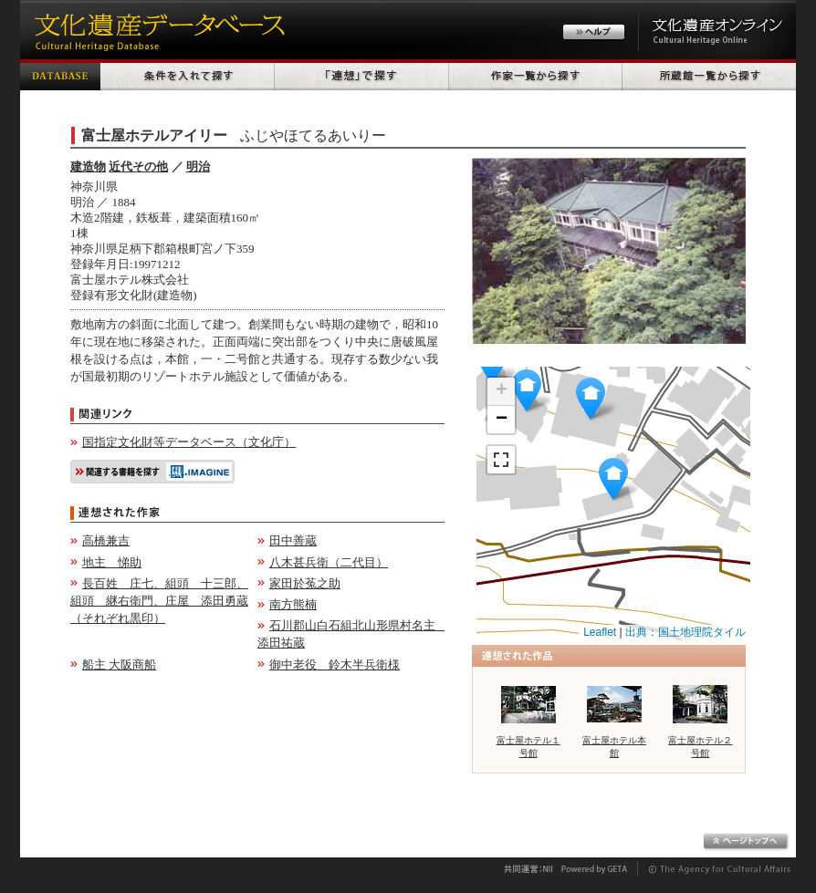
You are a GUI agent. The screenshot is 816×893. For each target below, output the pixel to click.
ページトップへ (746, 842)
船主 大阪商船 (119, 664)
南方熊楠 (293, 604)
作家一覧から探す (535, 74)
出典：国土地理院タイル (685, 632)
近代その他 (138, 166)
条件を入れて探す (187, 74)
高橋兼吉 (106, 540)
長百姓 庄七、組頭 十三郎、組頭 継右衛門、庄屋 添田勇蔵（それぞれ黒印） (159, 600)
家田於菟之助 (304, 583)
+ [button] (501, 391)
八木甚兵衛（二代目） (328, 562)
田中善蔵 (293, 540)
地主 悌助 (111, 562)
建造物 (88, 166)
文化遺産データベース (157, 29)
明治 (198, 166)
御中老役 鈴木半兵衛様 (334, 664)
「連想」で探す (362, 74)
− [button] (501, 419)
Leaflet (599, 632)
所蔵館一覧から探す (709, 74)
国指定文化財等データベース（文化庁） (189, 442)
